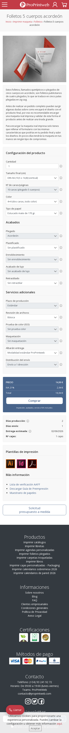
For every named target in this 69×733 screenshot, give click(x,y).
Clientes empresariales (34, 604)
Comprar (34, 401)
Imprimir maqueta (22, 21)
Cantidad (11, 161)
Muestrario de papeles (23, 493)
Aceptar (35, 728)
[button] (6, 59)
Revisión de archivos (17, 312)
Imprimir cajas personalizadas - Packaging (35, 565)
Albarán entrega (15, 348)
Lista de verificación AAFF (25, 484)
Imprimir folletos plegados (34, 554)
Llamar (15, 710)
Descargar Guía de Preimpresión (29, 488)
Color (9, 196)
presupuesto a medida (34, 510)
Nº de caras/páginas (17, 185)
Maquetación (13, 336)
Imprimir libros (34, 561)
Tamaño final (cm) (16, 173)
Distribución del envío (18, 360)
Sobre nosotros (34, 592)
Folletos (38, 21)
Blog (34, 596)
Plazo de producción (17, 300)
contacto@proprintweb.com (34, 693)
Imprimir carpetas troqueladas (34, 557)
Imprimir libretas (34, 546)
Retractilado (12, 278)
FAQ (34, 600)
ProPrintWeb (39, 689)
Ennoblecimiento (15, 254)
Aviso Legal (34, 615)
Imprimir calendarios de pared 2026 (34, 573)
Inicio (8, 21)
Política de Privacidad (34, 612)
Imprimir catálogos (34, 542)
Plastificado (12, 243)
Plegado (10, 231)
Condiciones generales (34, 608)
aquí (59, 723)
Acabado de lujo (15, 266)
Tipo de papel (13, 208)
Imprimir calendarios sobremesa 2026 (34, 569)
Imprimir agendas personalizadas (34, 550)
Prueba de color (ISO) (17, 324)
